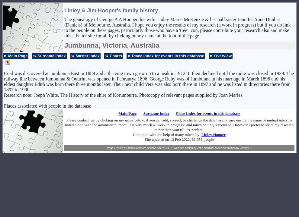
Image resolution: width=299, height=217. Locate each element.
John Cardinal (205, 147)
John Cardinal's (136, 147)
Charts (116, 56)
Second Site (154, 147)
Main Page (17, 56)
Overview (223, 56)
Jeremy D (246, 147)
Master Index (88, 56)
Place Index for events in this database (168, 56)
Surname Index (51, 56)
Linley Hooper (213, 134)
